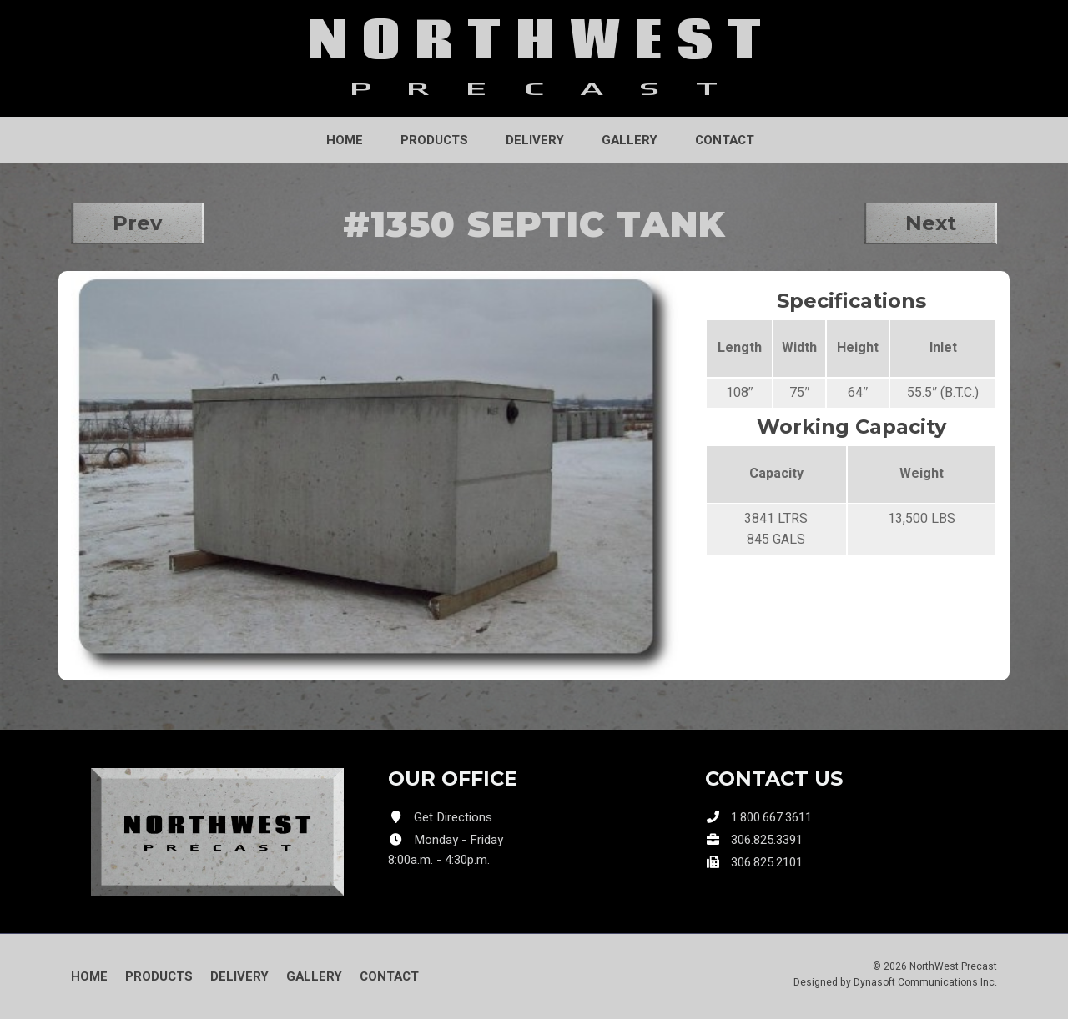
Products (434, 140)
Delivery (535, 140)
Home (344, 140)
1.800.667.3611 (771, 817)
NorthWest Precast (953, 966)
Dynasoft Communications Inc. (925, 982)
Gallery (629, 140)
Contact (724, 140)
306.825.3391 (767, 840)
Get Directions (453, 817)
